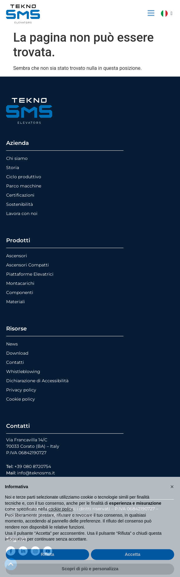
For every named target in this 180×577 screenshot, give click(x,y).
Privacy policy (21, 390)
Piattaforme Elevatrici (29, 274)
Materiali (15, 301)
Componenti (19, 292)
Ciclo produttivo (23, 176)
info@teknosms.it (36, 473)
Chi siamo (17, 158)
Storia (12, 167)
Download (17, 353)
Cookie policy (20, 399)
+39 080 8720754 (32, 466)
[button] (172, 497)
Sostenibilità (19, 204)
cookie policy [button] (61, 519)
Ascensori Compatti (27, 265)
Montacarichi (20, 283)
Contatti (15, 362)
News (12, 344)
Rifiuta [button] (47, 564)
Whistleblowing (23, 371)
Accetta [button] (132, 564)
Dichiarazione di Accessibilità (37, 380)
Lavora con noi (21, 213)
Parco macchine (23, 186)
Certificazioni (20, 195)
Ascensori (16, 255)
